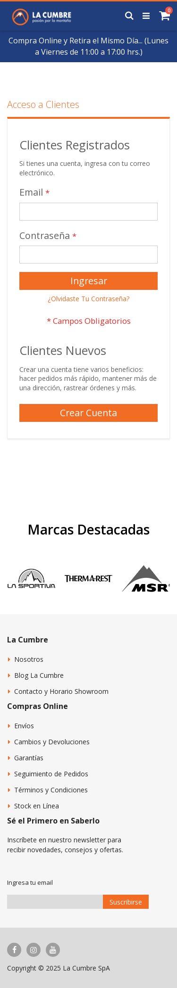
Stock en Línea (36, 805)
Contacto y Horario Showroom (61, 691)
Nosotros (28, 659)
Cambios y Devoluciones (52, 741)
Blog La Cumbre (39, 675)
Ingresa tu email (30, 882)
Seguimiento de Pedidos (51, 773)
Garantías (28, 757)
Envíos (24, 725)
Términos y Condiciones (51, 789)
